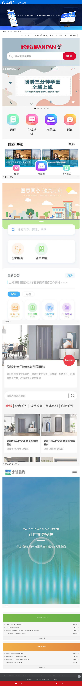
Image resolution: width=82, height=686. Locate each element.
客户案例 (10, 31)
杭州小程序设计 (62, 675)
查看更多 (42, 642)
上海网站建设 (11, 675)
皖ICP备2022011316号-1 (47, 679)
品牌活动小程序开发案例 (56, 35)
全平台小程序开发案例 (70, 35)
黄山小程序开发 (24, 675)
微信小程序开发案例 (26, 35)
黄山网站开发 (17, 675)
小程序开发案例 (17, 31)
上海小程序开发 (41, 675)
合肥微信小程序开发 (33, 675)
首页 (4, 31)
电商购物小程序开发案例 (40, 35)
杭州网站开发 (55, 675)
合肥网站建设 (49, 675)
